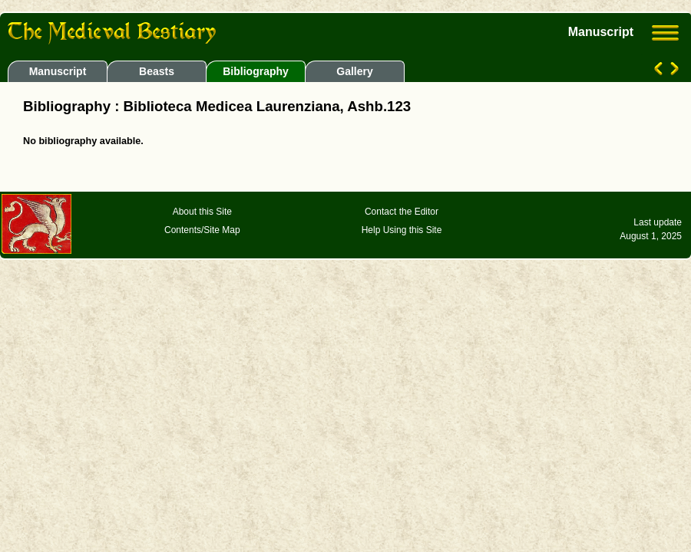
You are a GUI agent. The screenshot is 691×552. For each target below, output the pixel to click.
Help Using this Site (402, 230)
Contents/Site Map (202, 230)
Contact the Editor (401, 211)
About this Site (202, 211)
